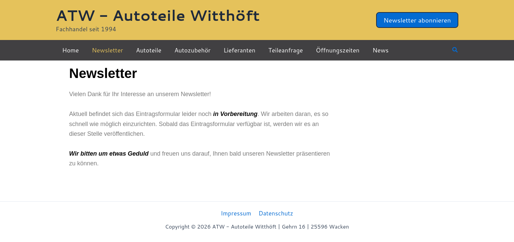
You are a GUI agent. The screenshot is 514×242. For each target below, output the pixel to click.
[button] (417, 20)
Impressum (236, 213)
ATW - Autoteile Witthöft (158, 15)
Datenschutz (275, 213)
